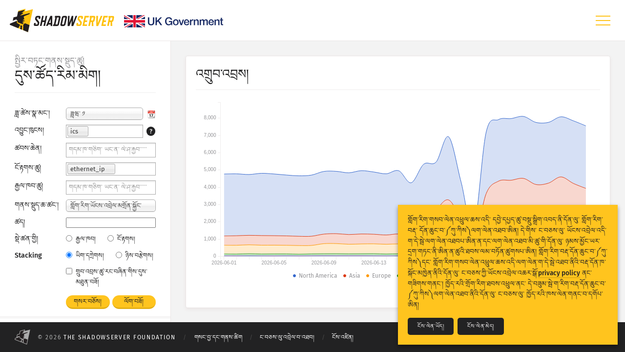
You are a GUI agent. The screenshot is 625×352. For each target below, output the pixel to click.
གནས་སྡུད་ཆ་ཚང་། (37, 205)
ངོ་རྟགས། (121, 238)
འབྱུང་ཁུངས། (29, 130)
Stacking (28, 255)
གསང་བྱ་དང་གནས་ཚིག (218, 337)
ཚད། (20, 222)
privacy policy (559, 273)
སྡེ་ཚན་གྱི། (26, 239)
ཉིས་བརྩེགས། (134, 255)
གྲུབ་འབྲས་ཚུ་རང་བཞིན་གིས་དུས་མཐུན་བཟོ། (106, 277)
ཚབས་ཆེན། (28, 148)
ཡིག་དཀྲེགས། (85, 255)
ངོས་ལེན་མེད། (480, 326)
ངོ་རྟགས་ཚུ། (28, 168)
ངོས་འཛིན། (343, 337)
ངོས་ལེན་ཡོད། (430, 326)
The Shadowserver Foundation (119, 337)
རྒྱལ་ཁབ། (81, 238)
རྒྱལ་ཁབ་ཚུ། (29, 186)
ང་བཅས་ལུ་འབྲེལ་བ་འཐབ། (287, 337)
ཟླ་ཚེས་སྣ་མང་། (32, 113)
